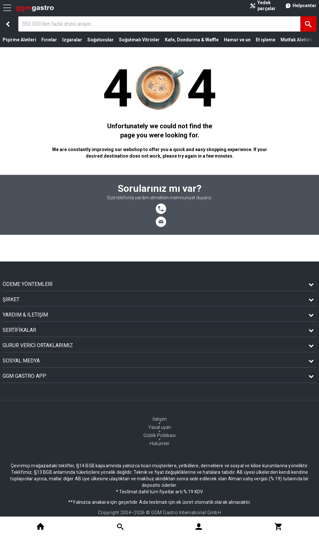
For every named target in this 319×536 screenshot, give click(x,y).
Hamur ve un (237, 39)
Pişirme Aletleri (19, 39)
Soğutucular (100, 39)
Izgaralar (72, 39)
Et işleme (265, 39)
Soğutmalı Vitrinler (139, 39)
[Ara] (308, 24)
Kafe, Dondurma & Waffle (192, 39)
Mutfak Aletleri (296, 39)
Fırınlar (49, 39)
